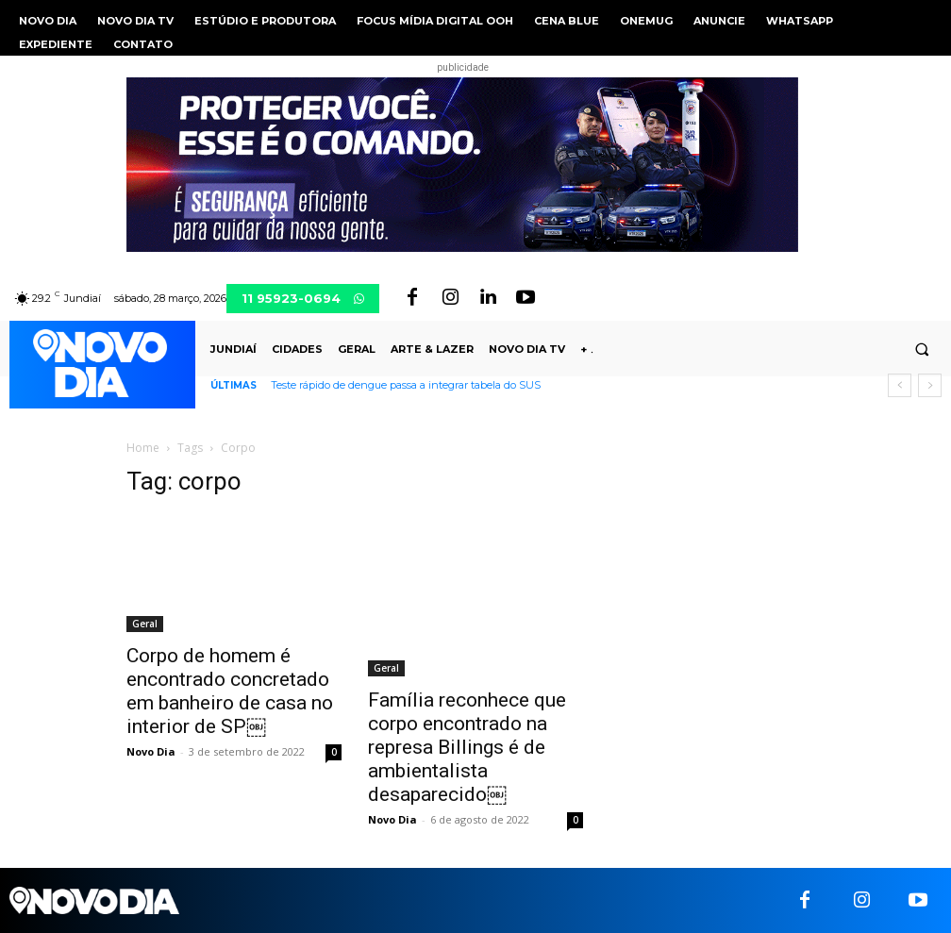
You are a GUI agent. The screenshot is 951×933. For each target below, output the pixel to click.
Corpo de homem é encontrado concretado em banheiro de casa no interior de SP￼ (229, 691)
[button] (922, 350)
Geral (145, 623)
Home (142, 448)
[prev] (899, 385)
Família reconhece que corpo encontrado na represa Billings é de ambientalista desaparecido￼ (467, 747)
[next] (930, 385)
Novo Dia (150, 751)
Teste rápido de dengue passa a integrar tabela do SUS (406, 385)
